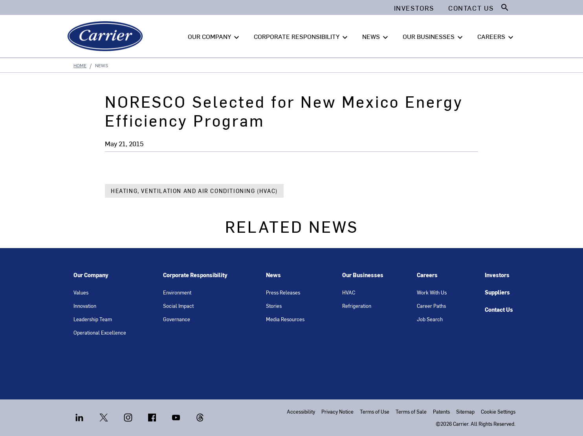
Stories (274, 305)
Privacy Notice (337, 411)
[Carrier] (107, 36)
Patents (441, 411)
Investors (497, 275)
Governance (176, 319)
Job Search (430, 319)
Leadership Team (92, 319)
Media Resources (285, 319)
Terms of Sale (411, 411)
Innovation (84, 305)
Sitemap (465, 411)
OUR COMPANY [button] (214, 36)
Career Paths (431, 305)
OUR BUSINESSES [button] (434, 36)
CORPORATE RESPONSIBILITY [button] (302, 36)
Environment (177, 292)
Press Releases (283, 292)
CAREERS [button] (496, 36)
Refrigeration (356, 305)
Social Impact (178, 305)
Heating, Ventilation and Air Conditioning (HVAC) (194, 191)
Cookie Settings (498, 411)
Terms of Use (374, 411)
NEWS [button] (376, 36)
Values (80, 292)
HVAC (348, 292)
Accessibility (301, 411)
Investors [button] (414, 8)
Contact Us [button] (471, 8)
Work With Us (432, 292)
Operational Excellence (99, 332)
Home (79, 65)
